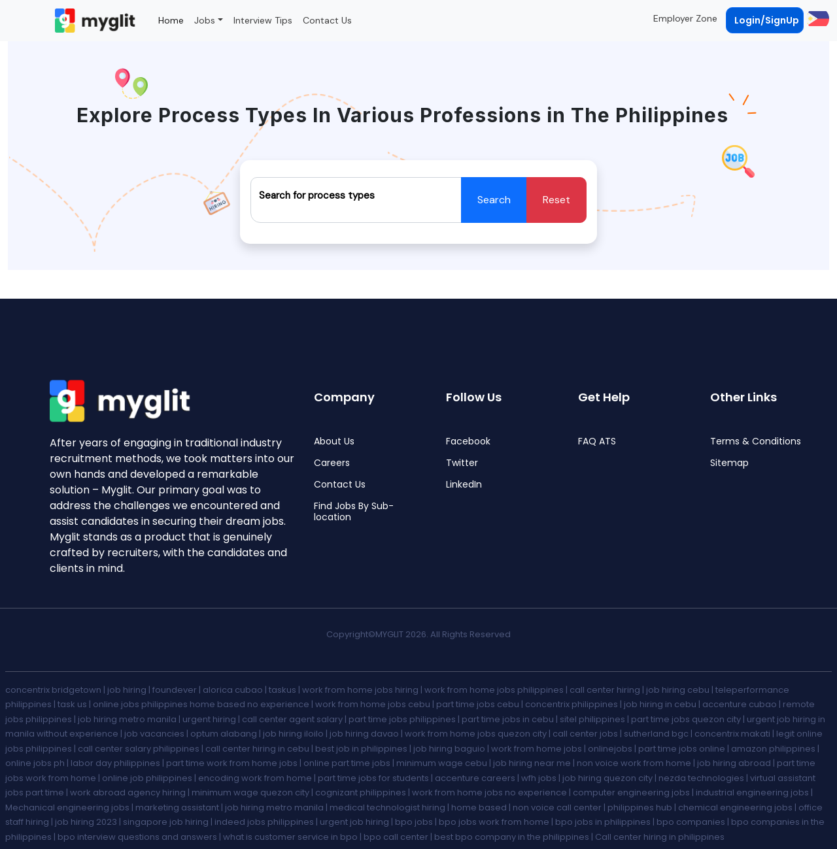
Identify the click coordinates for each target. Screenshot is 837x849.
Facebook (468, 441)
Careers (332, 463)
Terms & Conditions (755, 441)
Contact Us (327, 20)
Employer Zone (685, 18)
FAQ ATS (597, 441)
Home (171, 20)
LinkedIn (464, 484)
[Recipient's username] (356, 200)
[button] (816, 18)
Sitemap (729, 463)
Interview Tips (262, 20)
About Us (334, 441)
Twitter (462, 463)
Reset (556, 200)
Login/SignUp (766, 20)
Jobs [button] (204, 20)
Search (494, 200)
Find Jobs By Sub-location (354, 512)
